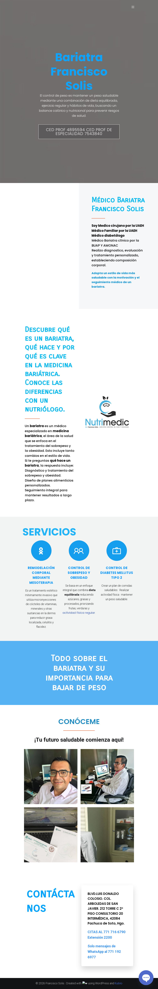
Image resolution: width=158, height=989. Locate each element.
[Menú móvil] (133, 7)
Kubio (117, 983)
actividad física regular (79, 613)
